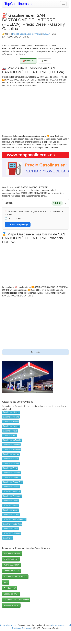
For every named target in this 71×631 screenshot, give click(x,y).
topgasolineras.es (8, 625)
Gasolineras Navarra (11, 515)
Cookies (55, 625)
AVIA (6, 582)
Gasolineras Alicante (11, 417)
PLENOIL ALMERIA (11, 565)
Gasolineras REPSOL (12, 554)
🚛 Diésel (45, 61)
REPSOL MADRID (11, 559)
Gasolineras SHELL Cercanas (15, 577)
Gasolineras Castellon (11, 477)
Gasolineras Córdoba (11, 487)
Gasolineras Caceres (11, 464)
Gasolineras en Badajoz (12, 440)
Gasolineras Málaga (11, 505)
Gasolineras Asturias (11, 426)
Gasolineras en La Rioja (12, 524)
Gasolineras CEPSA (11, 571)
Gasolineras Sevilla (10, 529)
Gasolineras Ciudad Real (12, 482)
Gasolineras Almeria (11, 422)
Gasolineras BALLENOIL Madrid (16, 600)
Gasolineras (7, 538)
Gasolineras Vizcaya (11, 454)
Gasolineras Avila (9, 436)
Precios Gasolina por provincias (26, 34)
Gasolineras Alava (10, 431)
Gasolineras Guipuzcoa (12, 496)
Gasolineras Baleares (11, 445)
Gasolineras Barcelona (12, 450)
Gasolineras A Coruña (11, 491)
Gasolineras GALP (11, 594)
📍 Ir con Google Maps (17, 224)
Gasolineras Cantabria (11, 473)
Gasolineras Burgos (10, 459)
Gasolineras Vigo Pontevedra (14, 519)
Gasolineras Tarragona (12, 533)
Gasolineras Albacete (11, 412)
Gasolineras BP (10, 588)
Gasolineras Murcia (10, 510)
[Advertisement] (35, 108)
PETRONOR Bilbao (11, 605)
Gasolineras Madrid (10, 501)
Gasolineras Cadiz (10, 468)
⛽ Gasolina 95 (28, 61)
